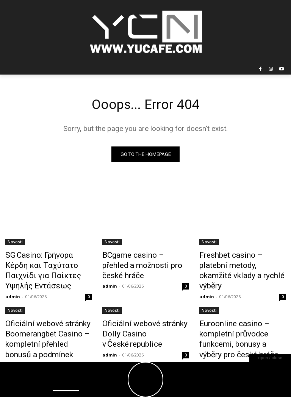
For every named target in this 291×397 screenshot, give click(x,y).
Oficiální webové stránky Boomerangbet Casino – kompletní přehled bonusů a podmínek (44, 320)
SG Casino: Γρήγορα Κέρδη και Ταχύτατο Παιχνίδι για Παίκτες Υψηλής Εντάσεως (48, 264)
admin (12, 282)
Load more (145, 359)
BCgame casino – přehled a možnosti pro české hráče (141, 260)
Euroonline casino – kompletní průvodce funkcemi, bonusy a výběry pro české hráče (242, 316)
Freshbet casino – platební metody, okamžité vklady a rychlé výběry (236, 264)
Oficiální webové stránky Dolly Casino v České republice (144, 312)
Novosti (15, 243)
